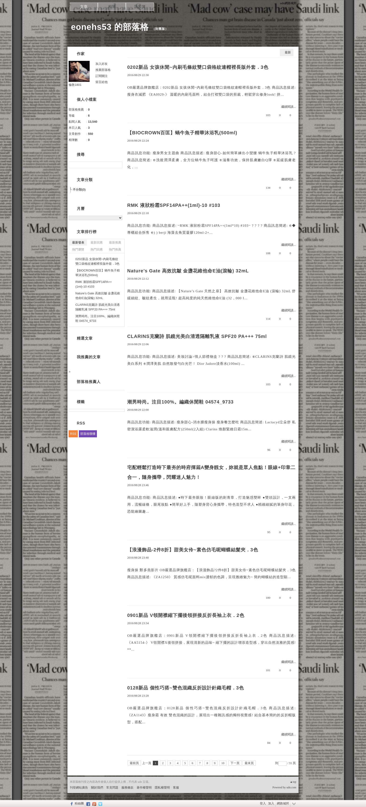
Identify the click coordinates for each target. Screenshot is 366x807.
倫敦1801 (75, 85)
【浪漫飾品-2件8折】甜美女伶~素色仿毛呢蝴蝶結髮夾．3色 (192, 549)
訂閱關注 (101, 76)
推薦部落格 (103, 70)
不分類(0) (79, 189)
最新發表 (78, 242)
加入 (271, 803)
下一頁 (234, 763)
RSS (73, 433)
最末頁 (249, 763)
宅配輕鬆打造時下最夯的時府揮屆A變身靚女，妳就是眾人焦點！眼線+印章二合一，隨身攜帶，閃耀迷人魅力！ (211, 472)
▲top (293, 781)
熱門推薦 (115, 249)
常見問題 (112, 787)
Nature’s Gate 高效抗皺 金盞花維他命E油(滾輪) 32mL (188, 270)
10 (222, 763)
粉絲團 (79, 803)
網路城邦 (283, 803)
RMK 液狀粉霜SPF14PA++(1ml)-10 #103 (173, 205)
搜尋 (118, 165)
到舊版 (160, 29)
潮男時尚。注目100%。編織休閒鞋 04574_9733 (180, 401)
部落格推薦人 (89, 382)
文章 (84, 7)
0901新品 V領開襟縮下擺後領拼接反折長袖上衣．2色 (185, 615)
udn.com (291, 787)
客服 (176, 787)
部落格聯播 (87, 433)
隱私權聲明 (162, 787)
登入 (263, 803)
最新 (288, 52)
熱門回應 (97, 249)
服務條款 (127, 787)
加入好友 (101, 64)
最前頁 (134, 763)
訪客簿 (139, 7)
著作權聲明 (144, 787)
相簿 (112, 7)
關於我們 (97, 787)
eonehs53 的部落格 (110, 27)
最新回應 (97, 242)
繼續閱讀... (288, 106)
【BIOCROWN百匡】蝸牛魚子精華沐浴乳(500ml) (182, 132)
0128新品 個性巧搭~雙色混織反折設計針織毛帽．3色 (185, 687)
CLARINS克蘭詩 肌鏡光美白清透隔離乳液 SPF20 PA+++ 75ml (197, 336)
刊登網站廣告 (79, 787)
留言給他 (101, 82)
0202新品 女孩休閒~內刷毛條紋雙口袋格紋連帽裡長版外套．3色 (197, 67)
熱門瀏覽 (78, 249)
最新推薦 (115, 242)
